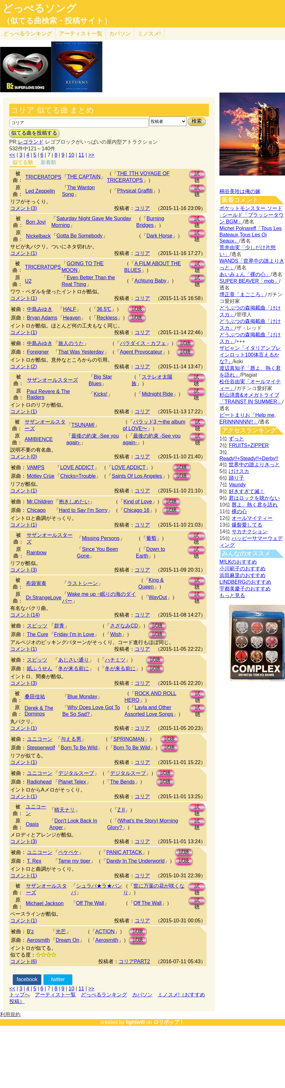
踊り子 (236, 478)
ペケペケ (68, 852)
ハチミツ (115, 660)
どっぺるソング (39, 8)
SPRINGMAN (128, 739)
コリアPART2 (134, 961)
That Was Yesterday (81, 352)
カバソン (120, 34)
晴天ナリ (64, 810)
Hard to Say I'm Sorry (83, 510)
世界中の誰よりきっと (254, 464)
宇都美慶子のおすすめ (245, 588)
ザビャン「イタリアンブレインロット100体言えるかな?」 (250, 354)
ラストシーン (82, 583)
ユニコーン (39, 739)
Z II (121, 810)
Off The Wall (90, 903)
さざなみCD (124, 625)
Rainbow (36, 552)
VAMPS (35, 467)
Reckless (107, 317)
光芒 (61, 931)
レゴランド (31, 142)
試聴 (197, 174)
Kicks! (100, 394)
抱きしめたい (74, 501)
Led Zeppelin (40, 191)
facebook (27, 979)
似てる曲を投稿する (34, 133)
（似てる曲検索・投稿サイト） (57, 21)
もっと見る (232, 595)
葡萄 (151, 538)
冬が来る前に (73, 668)
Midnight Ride (157, 394)
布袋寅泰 (36, 583)
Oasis (32, 824)
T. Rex (34, 861)
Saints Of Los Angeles (137, 476)
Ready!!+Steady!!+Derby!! (248, 458)
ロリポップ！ (169, 1022)
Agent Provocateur (141, 352)
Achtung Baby (150, 280)
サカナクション (249, 531)
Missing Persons (100, 538)
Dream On (67, 940)
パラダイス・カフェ (143, 343)
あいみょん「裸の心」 (245, 274)
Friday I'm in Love (74, 634)
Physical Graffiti (135, 190)
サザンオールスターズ (52, 380)
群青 (59, 625)
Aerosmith (38, 940)
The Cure (37, 634)
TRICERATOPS (43, 177)
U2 (28, 281)
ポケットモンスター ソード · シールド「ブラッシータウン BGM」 (251, 215)
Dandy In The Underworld (135, 861)
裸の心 (239, 511)
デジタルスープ (76, 773)
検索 (197, 121)
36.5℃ (104, 309)
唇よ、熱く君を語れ (255, 504)
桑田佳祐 (35, 696)
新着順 (48, 162)
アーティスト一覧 (55, 994)
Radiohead (39, 781)
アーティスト (80, 34)
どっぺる (27, 34)
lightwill (135, 1022)
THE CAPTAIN (84, 176)
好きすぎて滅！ (247, 491)
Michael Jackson (45, 903)
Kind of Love (137, 501)
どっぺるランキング (104, 994)
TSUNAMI (82, 425)
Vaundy (237, 484)
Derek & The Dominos (39, 711)
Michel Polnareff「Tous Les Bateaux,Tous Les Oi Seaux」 (250, 235)
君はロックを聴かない (254, 498)
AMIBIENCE (39, 439)
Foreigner (38, 352)
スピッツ (37, 625)
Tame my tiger (74, 861)
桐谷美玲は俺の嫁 (239, 191)
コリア (142, 208)
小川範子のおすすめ (242, 568)
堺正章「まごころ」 (242, 294)
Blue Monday (82, 696)
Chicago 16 (136, 510)
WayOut (158, 597)
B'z (30, 931)
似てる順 (22, 162)
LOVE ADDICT (77, 467)
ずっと (236, 438)
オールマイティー (252, 518)
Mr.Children (40, 501)
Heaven (72, 317)
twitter (58, 979)
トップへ (19, 994)
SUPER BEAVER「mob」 (249, 281)
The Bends (122, 781)
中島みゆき (39, 309)
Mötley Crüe (40, 476)
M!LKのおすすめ (238, 562)
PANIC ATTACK (124, 852)
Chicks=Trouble (78, 476)
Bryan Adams (42, 317)
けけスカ (239, 471)
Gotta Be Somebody (79, 235)
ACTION (105, 931)
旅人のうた (71, 343)
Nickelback (38, 236)
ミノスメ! (149, 34)
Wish (116, 634)
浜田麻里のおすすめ (242, 575)
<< (12, 155)
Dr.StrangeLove (43, 597)
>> (91, 155)
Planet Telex (72, 781)
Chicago (36, 510)
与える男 (71, 739)
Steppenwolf (41, 747)
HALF (69, 309)
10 (71, 155)
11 (81, 155)
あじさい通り (73, 660)
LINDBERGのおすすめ (245, 582)
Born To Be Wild (79, 747)
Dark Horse (159, 235)
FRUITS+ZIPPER (249, 445)
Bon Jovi (35, 222)
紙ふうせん (39, 668)
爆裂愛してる (247, 525)
